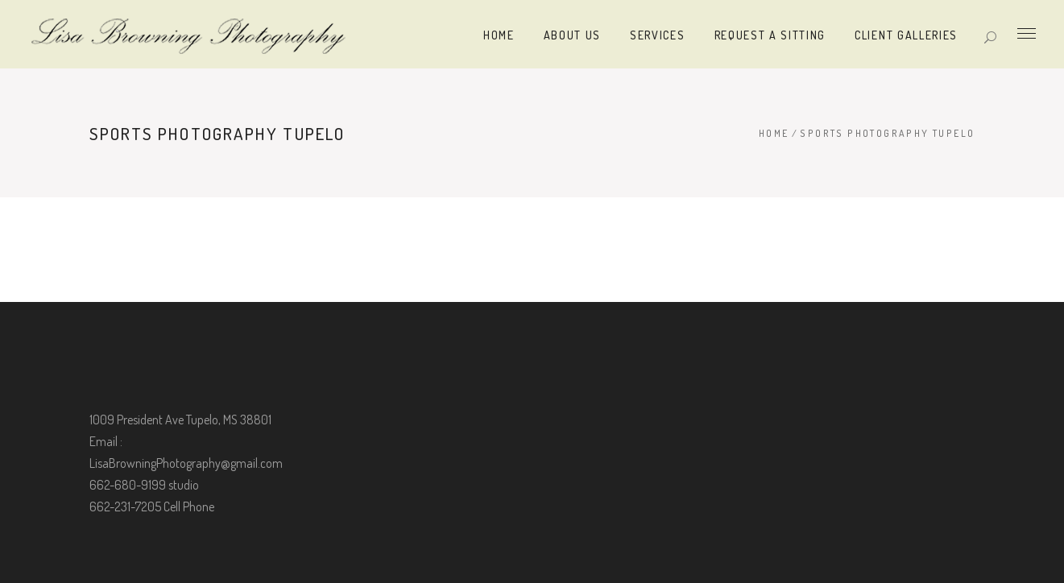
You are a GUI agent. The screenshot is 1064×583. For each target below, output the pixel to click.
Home (774, 133)
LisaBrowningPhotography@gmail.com (186, 463)
